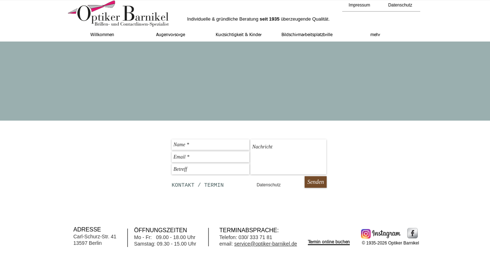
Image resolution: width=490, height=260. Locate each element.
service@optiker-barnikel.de (265, 244)
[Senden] (316, 182)
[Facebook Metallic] (412, 233)
